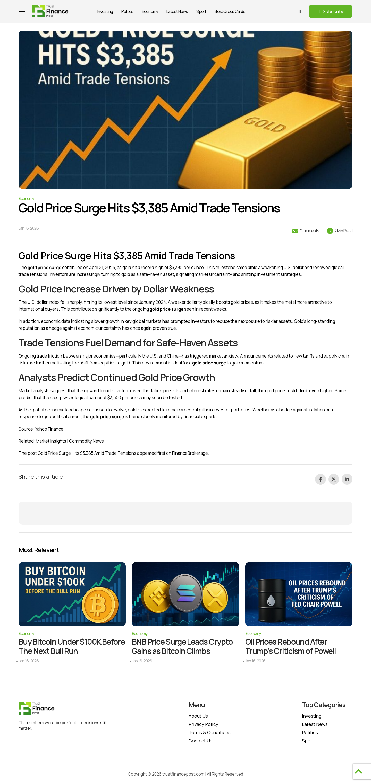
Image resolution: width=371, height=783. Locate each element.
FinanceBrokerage (190, 453)
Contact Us (201, 739)
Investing (105, 11)
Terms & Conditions (210, 731)
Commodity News (86, 441)
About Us (198, 714)
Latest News (177, 11)
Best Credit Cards (230, 11)
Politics (127, 11)
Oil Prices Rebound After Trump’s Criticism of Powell (292, 645)
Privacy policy (204, 723)
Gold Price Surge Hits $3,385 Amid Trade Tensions (87, 453)
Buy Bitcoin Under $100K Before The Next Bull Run (62, 645)
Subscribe (334, 11)
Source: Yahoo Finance (41, 429)
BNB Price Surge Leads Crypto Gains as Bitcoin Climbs (184, 645)
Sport (201, 11)
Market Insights (51, 441)
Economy (150, 11)
